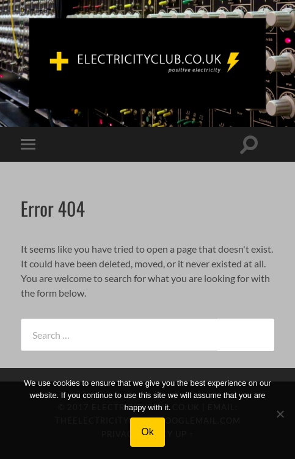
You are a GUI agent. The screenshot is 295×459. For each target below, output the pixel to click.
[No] (280, 414)
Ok (147, 432)
